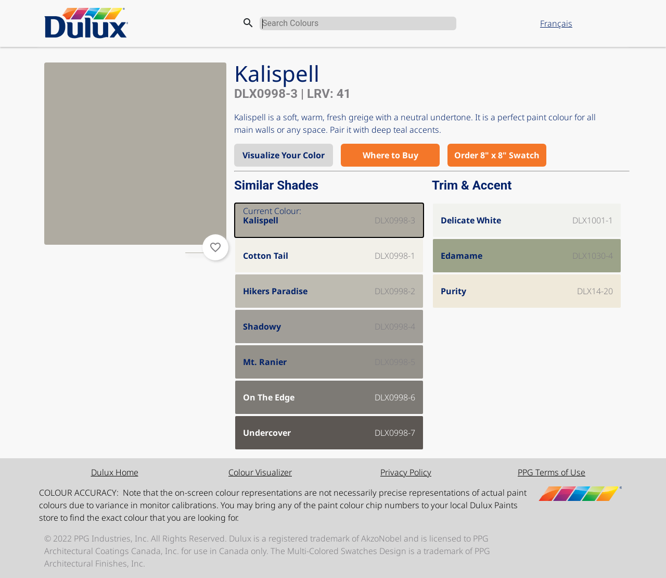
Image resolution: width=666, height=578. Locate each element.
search (248, 23)
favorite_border (215, 247)
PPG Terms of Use (551, 472)
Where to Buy (390, 155)
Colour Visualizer (260, 472)
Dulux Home (114, 472)
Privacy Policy (405, 472)
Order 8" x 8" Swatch (497, 155)
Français (556, 23)
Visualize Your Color (283, 155)
